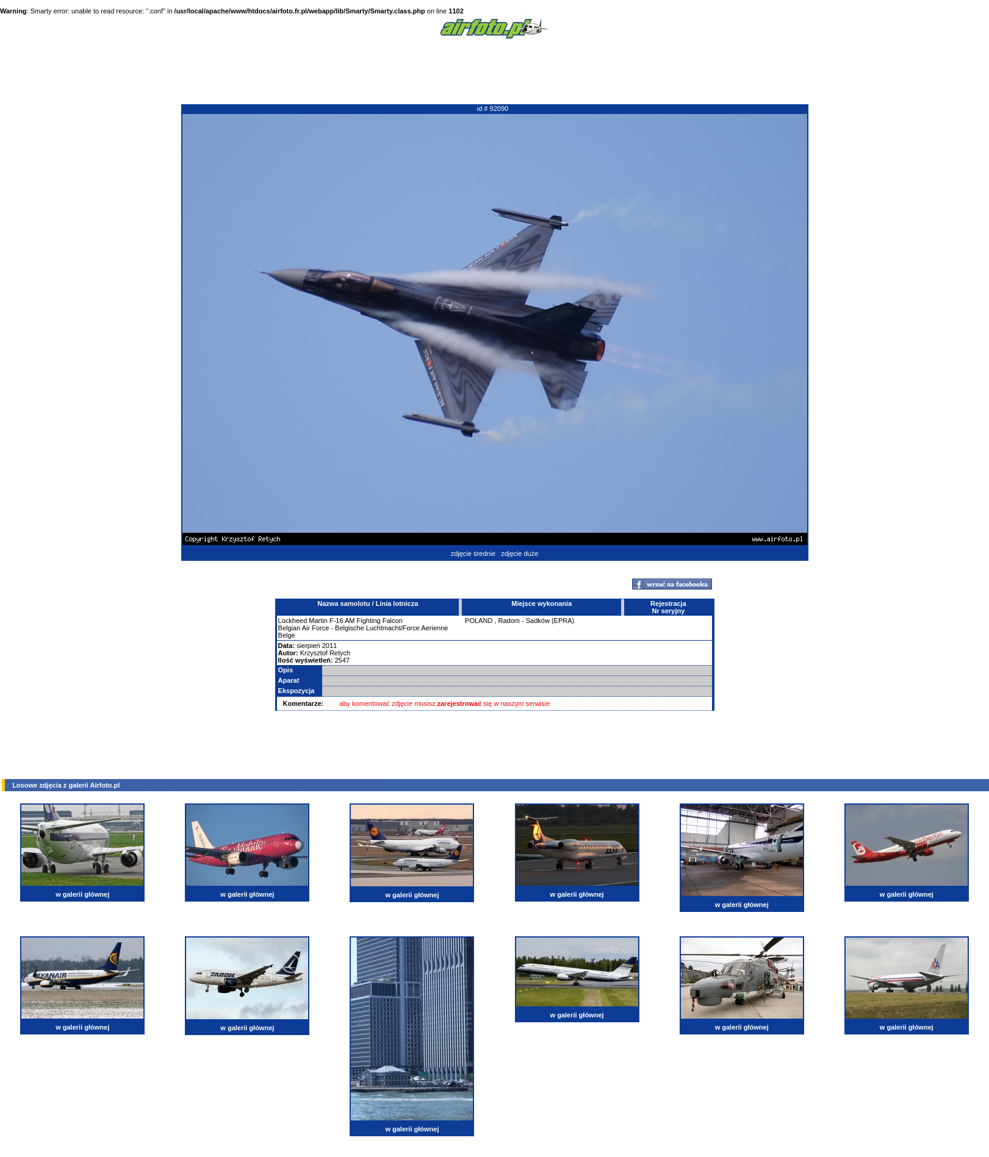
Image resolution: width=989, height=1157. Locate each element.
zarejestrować (459, 703)
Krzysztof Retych (325, 653)
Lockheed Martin (303, 620)
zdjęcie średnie (473, 553)
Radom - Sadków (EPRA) (536, 620)
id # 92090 (492, 108)
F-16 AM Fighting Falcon (366, 620)
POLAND (478, 620)
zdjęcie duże (519, 553)
